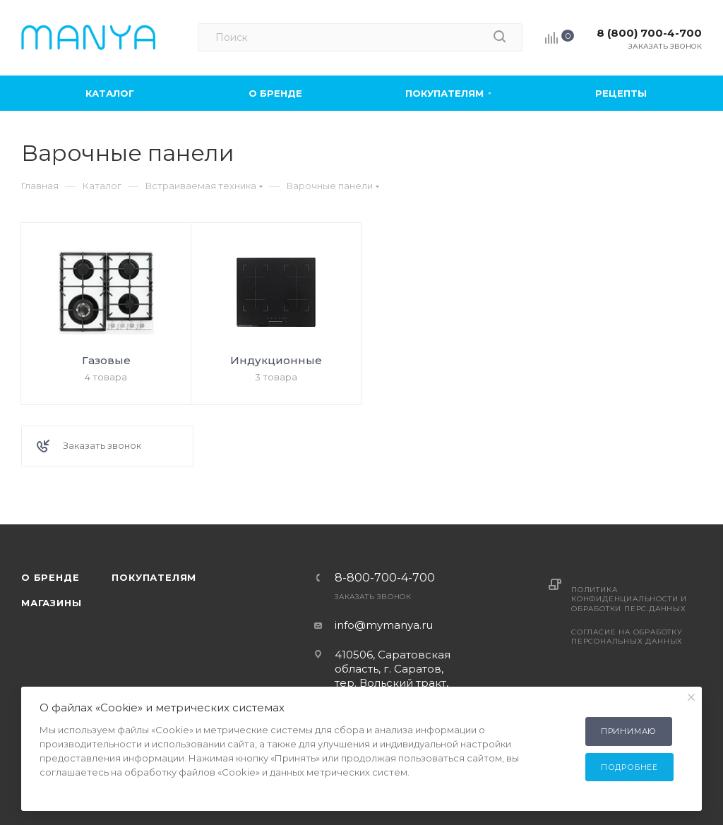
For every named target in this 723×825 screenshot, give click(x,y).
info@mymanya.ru (384, 625)
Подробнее (629, 767)
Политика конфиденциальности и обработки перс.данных (629, 599)
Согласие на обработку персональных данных (627, 636)
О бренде (50, 577)
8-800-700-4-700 (385, 578)
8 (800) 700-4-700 (649, 33)
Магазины (51, 602)
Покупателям (154, 577)
